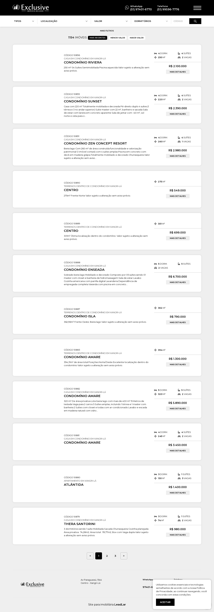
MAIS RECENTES (97, 38)
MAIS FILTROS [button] (107, 31)
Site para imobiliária (107, 604)
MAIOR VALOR (137, 38)
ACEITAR (165, 602)
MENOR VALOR (118, 38)
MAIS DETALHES (178, 72)
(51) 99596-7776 (168, 9)
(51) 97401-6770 (141, 9)
